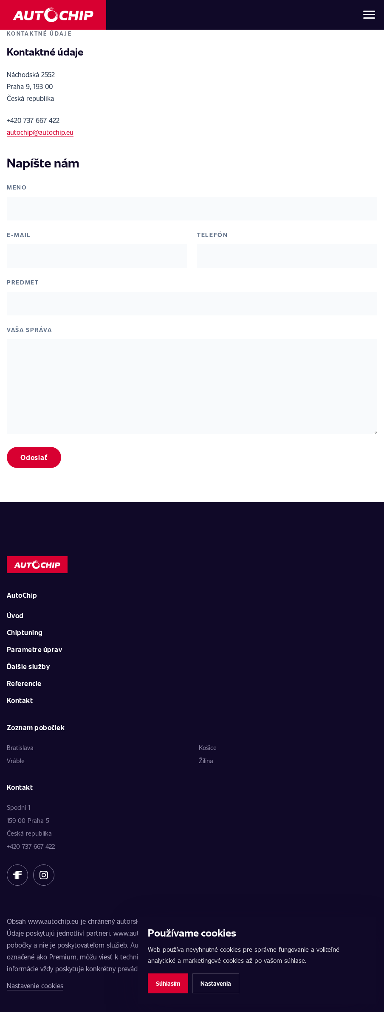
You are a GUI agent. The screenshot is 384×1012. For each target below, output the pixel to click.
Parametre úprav (34, 649)
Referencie (24, 683)
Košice (208, 747)
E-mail (19, 235)
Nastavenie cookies (35, 985)
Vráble (16, 760)
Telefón (212, 235)
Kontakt (20, 700)
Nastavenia (215, 983)
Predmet (23, 282)
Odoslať (34, 457)
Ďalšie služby (28, 666)
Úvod (15, 615)
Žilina (206, 760)
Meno (17, 187)
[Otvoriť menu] (369, 15)
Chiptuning (25, 632)
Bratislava (20, 747)
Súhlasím (168, 983)
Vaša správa (29, 330)
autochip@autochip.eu (40, 132)
